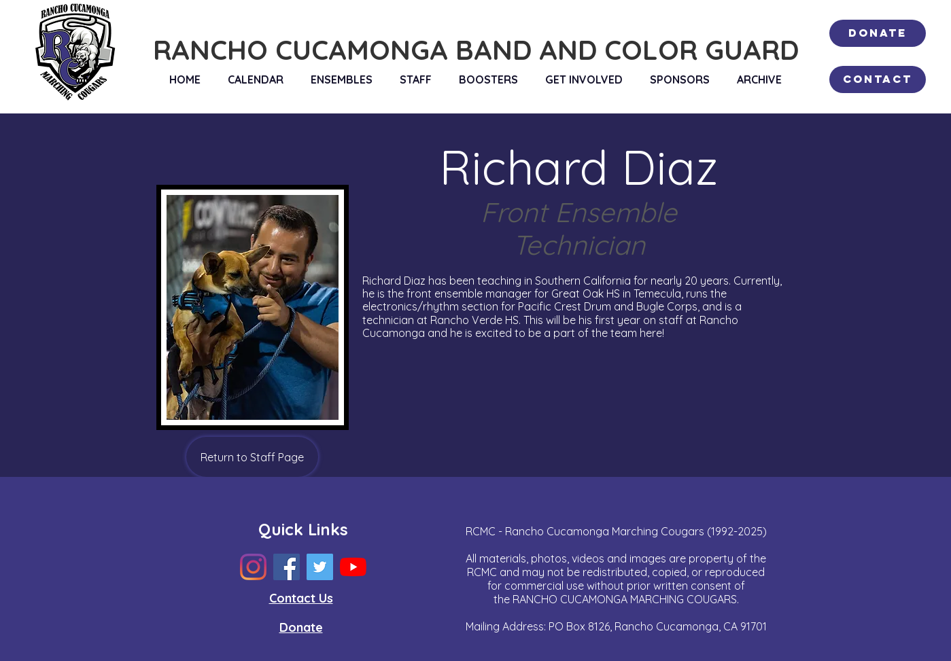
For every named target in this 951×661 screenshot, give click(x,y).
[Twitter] (320, 567)
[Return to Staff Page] (252, 457)
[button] (341, 79)
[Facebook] (286, 567)
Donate (301, 627)
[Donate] (877, 33)
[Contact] (877, 79)
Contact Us (301, 598)
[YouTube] (353, 567)
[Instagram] (253, 567)
